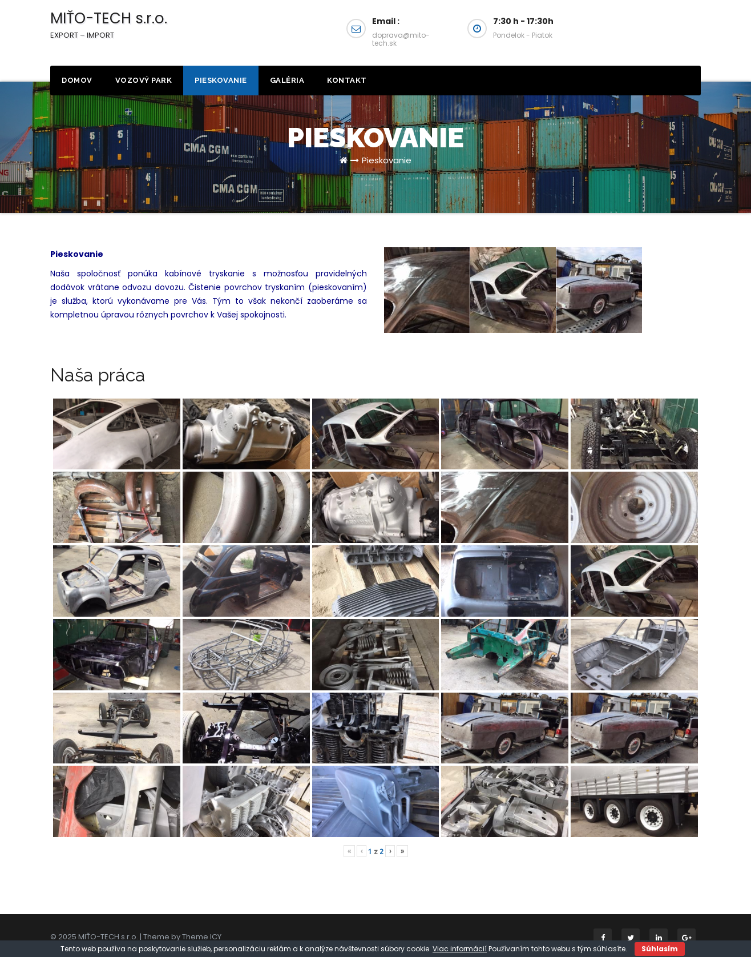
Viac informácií (460, 949)
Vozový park (143, 80)
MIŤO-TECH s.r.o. (108, 24)
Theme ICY (201, 936)
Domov (77, 80)
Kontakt (347, 80)
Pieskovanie (221, 80)
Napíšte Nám (643, 33)
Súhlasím (659, 949)
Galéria (287, 80)
